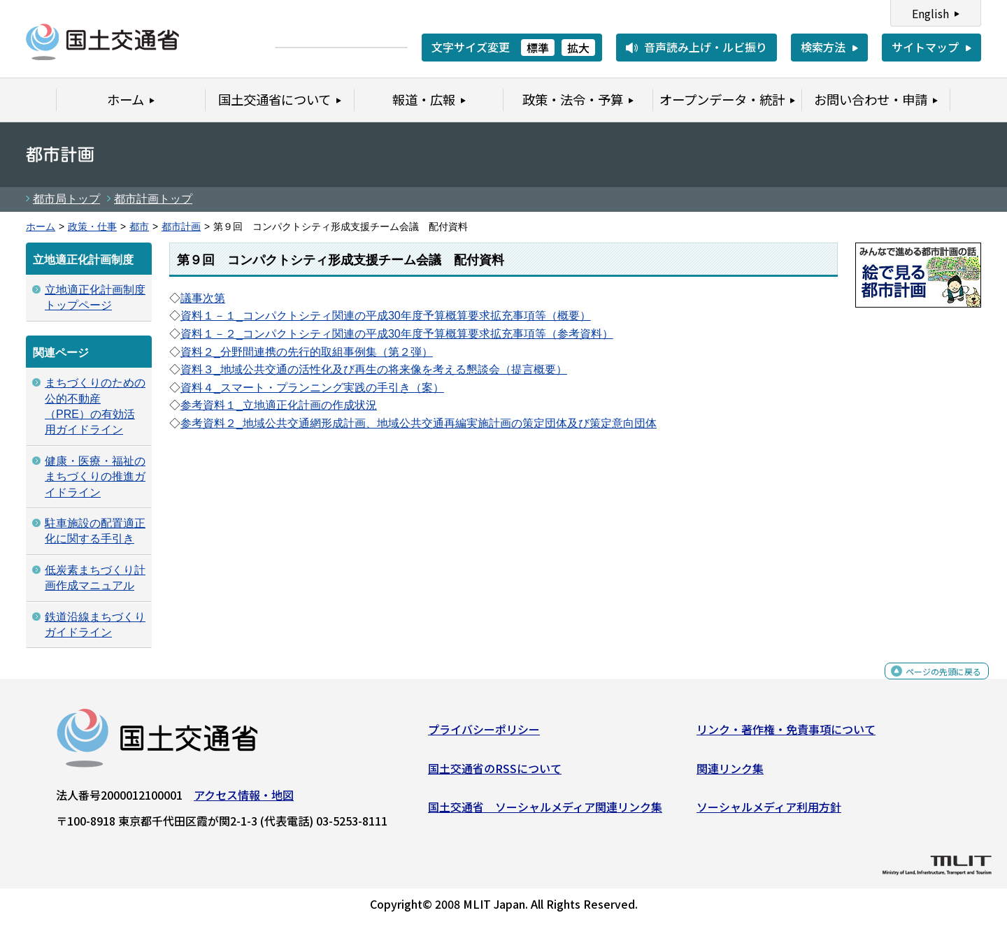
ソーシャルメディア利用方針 (769, 812)
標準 (538, 47)
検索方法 (823, 46)
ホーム (40, 227)
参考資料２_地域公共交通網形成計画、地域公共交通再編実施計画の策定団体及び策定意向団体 (418, 423)
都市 (139, 227)
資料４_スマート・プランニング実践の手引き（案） (312, 388)
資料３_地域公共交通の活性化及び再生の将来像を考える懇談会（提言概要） (373, 369)
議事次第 (202, 298)
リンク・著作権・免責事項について (786, 734)
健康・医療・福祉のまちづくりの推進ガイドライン (95, 476)
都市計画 (181, 227)
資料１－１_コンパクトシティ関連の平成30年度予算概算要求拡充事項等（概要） (385, 316)
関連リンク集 (730, 773)
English (930, 13)
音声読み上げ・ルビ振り (705, 46)
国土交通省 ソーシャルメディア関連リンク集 (545, 812)
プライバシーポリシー (484, 734)
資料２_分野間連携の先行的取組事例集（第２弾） (306, 352)
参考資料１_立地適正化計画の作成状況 (278, 405)
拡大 (578, 47)
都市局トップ (66, 199)
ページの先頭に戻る (932, 684)
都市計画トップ (153, 199)
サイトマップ (925, 46)
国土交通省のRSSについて (495, 773)
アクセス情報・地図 (244, 800)
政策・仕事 (92, 227)
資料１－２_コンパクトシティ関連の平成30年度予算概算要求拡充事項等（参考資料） (396, 334)
